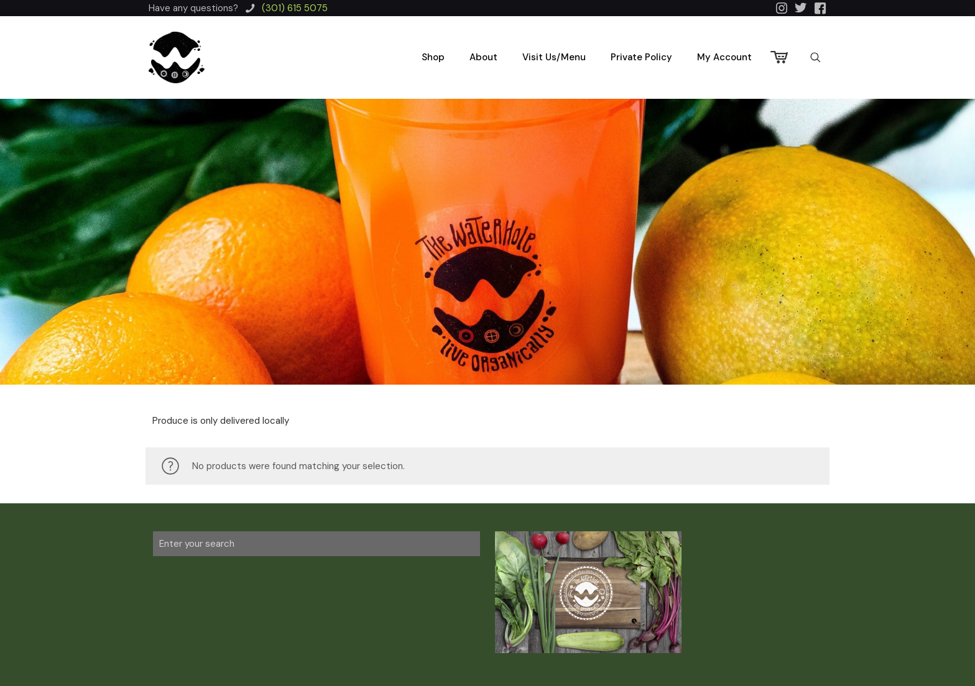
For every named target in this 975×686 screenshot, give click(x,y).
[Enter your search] (316, 543)
